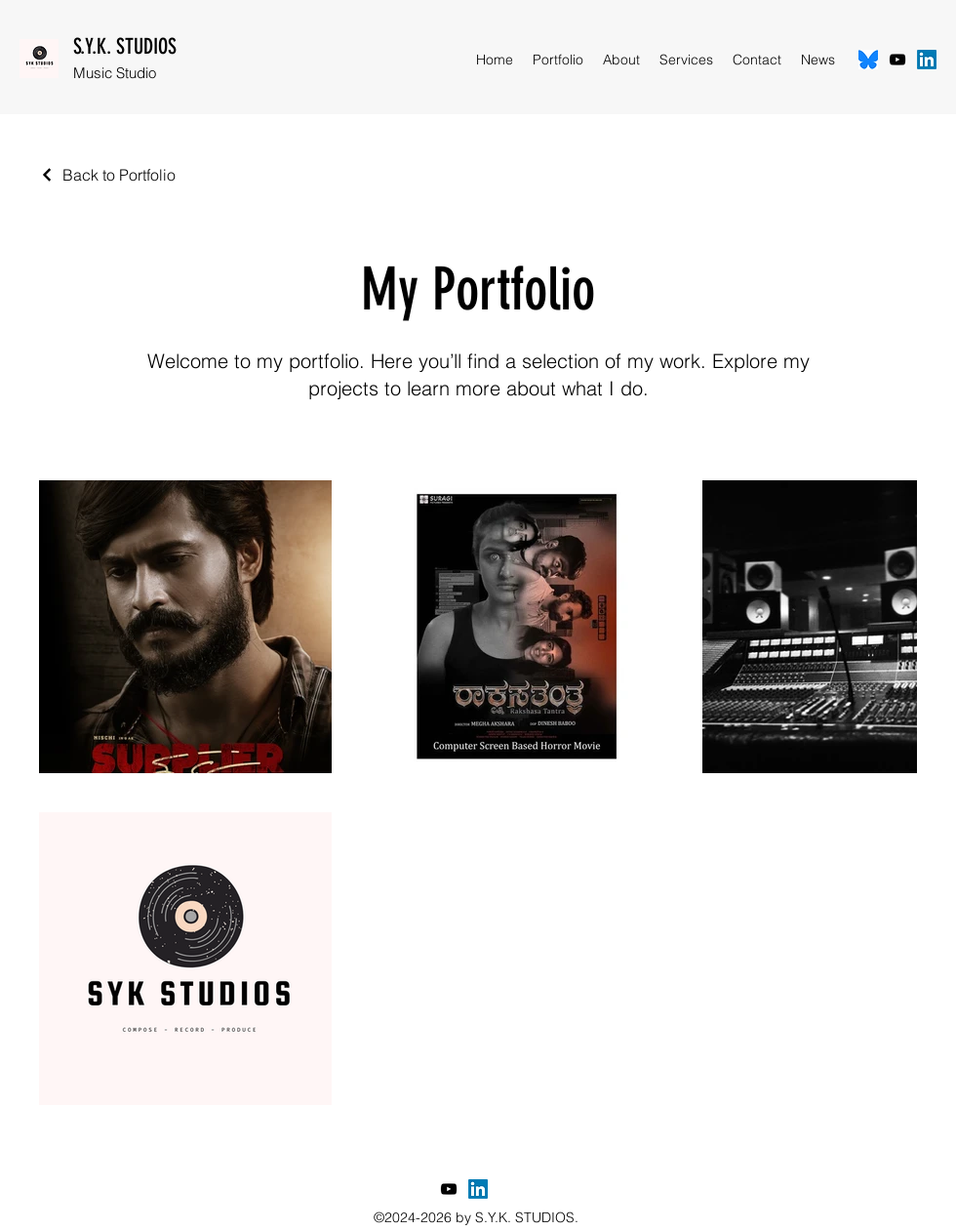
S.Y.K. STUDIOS (125, 46)
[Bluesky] (868, 59)
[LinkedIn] (926, 59)
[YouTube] (897, 59)
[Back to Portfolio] (107, 174)
